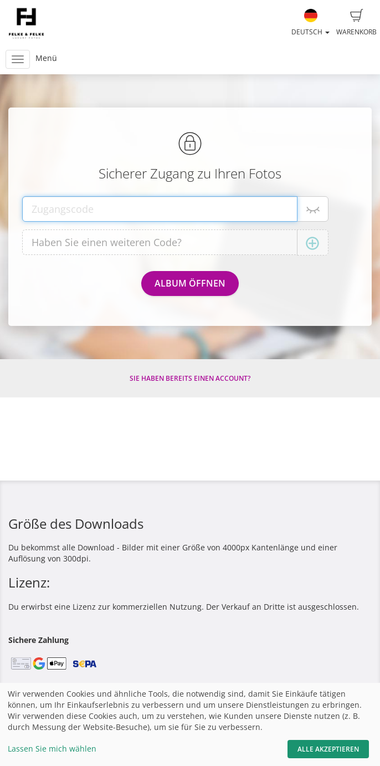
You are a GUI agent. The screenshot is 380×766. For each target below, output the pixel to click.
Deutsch (310, 23)
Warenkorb (356, 23)
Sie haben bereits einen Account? (190, 378)
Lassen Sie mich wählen (52, 748)
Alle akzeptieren (328, 749)
